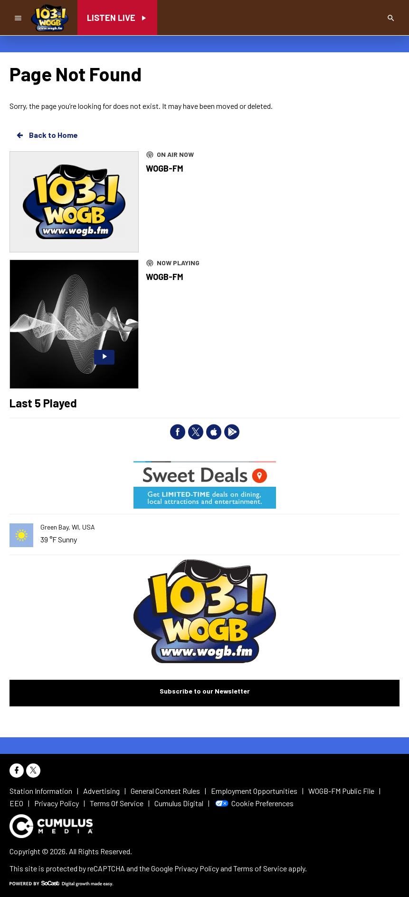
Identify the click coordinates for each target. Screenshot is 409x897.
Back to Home (46, 135)
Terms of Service (260, 868)
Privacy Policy (196, 868)
